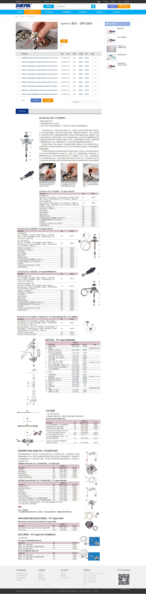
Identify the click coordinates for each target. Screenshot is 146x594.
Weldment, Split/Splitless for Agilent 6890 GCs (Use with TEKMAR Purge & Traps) (45, 66)
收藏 (65, 41)
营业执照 (96, 591)
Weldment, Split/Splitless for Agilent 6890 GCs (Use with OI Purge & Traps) (43, 70)
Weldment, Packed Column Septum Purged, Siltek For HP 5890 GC (41, 82)
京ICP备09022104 (125, 591)
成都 (90, 580)
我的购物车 (41, 578)
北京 (94, 573)
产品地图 (18, 580)
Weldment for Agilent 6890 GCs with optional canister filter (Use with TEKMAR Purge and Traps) (49, 90)
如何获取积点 (65, 578)
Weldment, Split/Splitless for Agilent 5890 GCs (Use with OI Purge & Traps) (43, 78)
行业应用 (49, 12)
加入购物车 (36, 100)
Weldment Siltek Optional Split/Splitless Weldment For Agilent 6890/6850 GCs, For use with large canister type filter (54, 86)
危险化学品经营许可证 (85, 591)
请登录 (81, 58)
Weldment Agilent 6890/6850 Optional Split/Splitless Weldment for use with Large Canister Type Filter (50, 94)
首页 (20, 12)
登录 (106, 1)
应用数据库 (66, 12)
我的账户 (40, 576)
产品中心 (32, 12)
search (93, 6)
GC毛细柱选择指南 (21, 576)
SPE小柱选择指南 (21, 578)
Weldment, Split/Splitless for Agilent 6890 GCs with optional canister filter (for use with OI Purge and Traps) (52, 62)
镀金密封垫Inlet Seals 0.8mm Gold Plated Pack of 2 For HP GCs (40, 58)
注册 (113, 1)
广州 (90, 582)
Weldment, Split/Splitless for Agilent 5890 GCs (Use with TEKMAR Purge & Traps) (45, 74)
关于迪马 (117, 12)
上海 (90, 576)
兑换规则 (63, 576)
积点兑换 (63, 573)
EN (120, 1)
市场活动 (100, 12)
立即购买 (48, 100)
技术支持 (83, 12)
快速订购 (112, 6)
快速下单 (40, 573)
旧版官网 (126, 1)
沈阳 (90, 578)
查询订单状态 (42, 580)
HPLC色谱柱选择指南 (22, 573)
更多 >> (86, 585)
